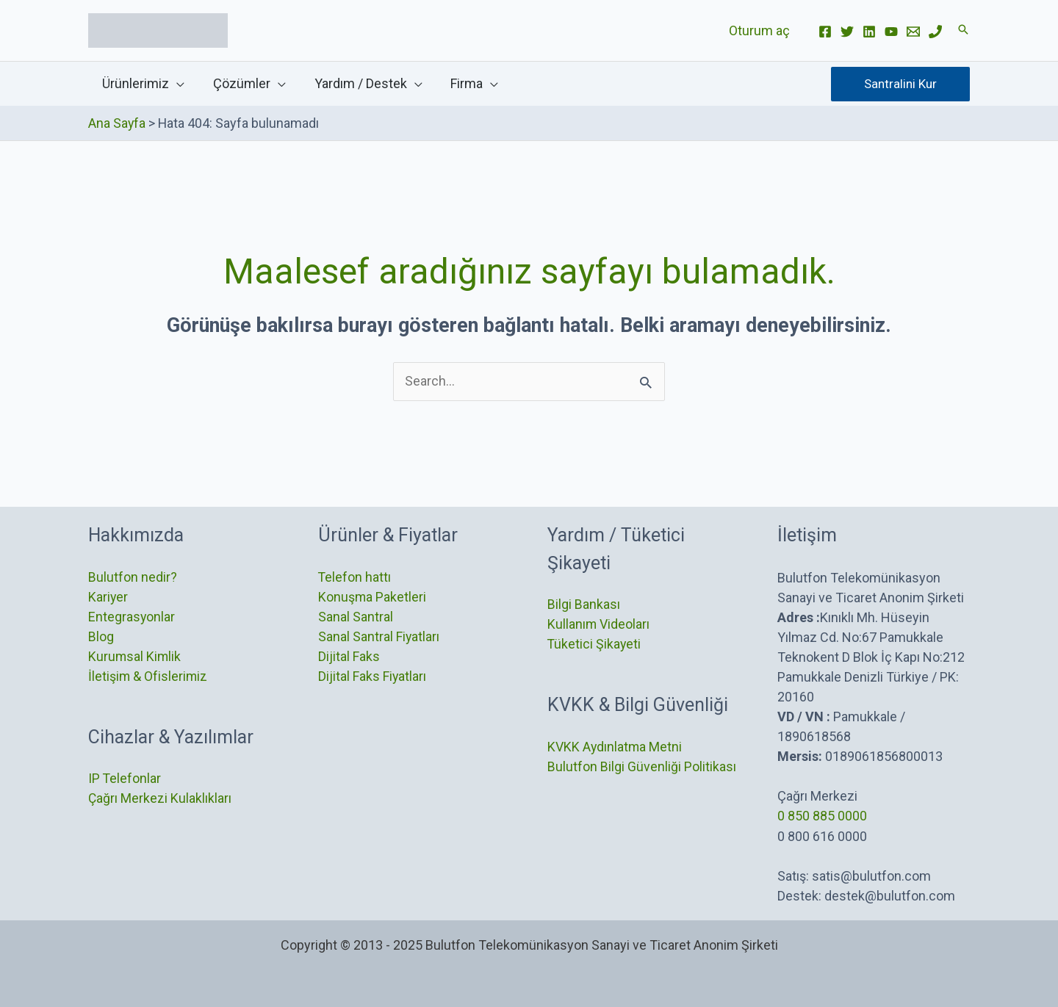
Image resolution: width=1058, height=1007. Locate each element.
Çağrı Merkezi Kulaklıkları (160, 798)
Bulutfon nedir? (132, 577)
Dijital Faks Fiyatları (372, 676)
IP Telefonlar (125, 779)
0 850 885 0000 (822, 815)
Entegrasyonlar (132, 616)
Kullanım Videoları (598, 624)
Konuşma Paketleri (372, 596)
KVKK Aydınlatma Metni (615, 746)
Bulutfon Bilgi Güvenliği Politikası (641, 766)
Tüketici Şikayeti (594, 644)
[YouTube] (891, 31)
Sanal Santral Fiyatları (379, 636)
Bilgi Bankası (583, 604)
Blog (101, 636)
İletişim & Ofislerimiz (148, 676)
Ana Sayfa (117, 123)
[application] (176, 84)
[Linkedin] (869, 31)
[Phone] (935, 31)
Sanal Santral (355, 616)
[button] (963, 30)
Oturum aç (760, 30)
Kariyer (108, 596)
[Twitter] (847, 31)
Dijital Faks (349, 656)
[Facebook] (825, 31)
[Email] (913, 31)
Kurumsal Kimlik (135, 656)
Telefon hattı (355, 577)
